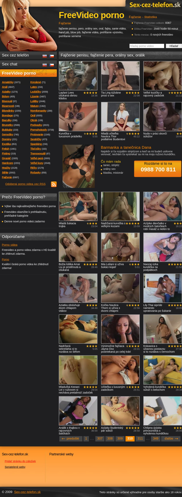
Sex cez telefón (15, 55)
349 (155, 438)
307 (100, 438)
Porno (5, 259)
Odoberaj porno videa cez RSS (25, 183)
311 (140, 438)
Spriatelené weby (15, 466)
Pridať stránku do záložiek (20, 461)
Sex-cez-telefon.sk (154, 4)
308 (110, 438)
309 (120, 438)
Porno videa (9, 244)
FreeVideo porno (19, 73)
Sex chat (9, 64)
